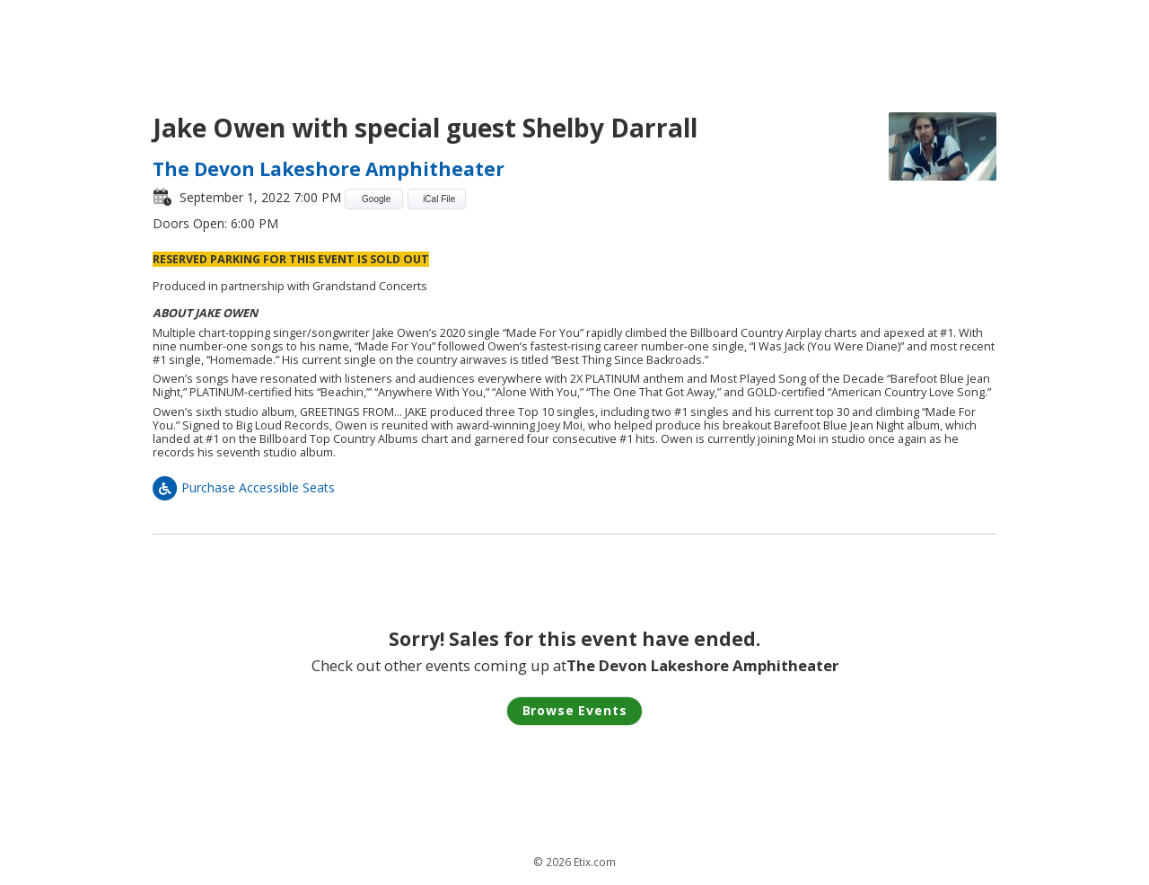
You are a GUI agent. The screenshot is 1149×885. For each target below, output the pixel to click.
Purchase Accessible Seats (244, 487)
